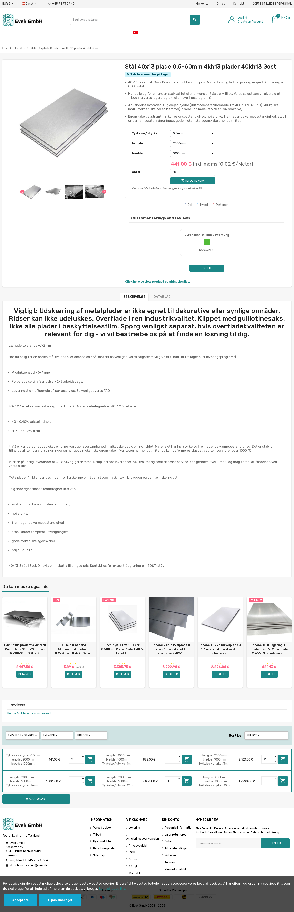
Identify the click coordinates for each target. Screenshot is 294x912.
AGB (132, 852)
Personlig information (179, 827)
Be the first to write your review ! (29, 713)
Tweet (202, 205)
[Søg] (135, 20)
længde (137, 143)
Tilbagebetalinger (176, 848)
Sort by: (235, 735)
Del (188, 205)
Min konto (202, 4)
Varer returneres (175, 834)
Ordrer (169, 841)
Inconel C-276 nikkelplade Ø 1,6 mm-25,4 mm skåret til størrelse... (220, 649)
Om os (221, 4)
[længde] (192, 143)
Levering (134, 827)
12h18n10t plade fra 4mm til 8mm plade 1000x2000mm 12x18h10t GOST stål (25, 649)
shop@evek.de (37, 865)
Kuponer (170, 862)
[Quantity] (75, 759)
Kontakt (238, 4)
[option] (24, 642)
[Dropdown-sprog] (29, 4)
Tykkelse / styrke (144, 133)
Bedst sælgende (104, 848)
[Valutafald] (7, 4)
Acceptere (20, 900)
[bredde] (192, 153)
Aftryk (133, 866)
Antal (136, 172)
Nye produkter (102, 841)
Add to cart (90, 759)
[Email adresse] (228, 843)
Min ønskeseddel (175, 869)
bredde (137, 153)
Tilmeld (275, 843)
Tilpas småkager (60, 900)
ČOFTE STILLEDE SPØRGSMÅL (272, 4)
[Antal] (192, 172)
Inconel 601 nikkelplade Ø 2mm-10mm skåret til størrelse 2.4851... (171, 649)
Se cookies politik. (112, 889)
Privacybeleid (138, 845)
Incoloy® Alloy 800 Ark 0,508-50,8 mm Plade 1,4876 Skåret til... (122, 649)
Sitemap (99, 855)
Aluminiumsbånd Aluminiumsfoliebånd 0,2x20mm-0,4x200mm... (73, 649)
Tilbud (97, 834)
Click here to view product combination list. (157, 281)
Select (253, 735)
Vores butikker (102, 827)
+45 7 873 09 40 (61, 4)
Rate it (207, 268)
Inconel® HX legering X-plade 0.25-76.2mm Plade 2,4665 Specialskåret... (269, 649)
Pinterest (221, 205)
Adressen (171, 855)
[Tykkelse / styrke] (192, 133)
